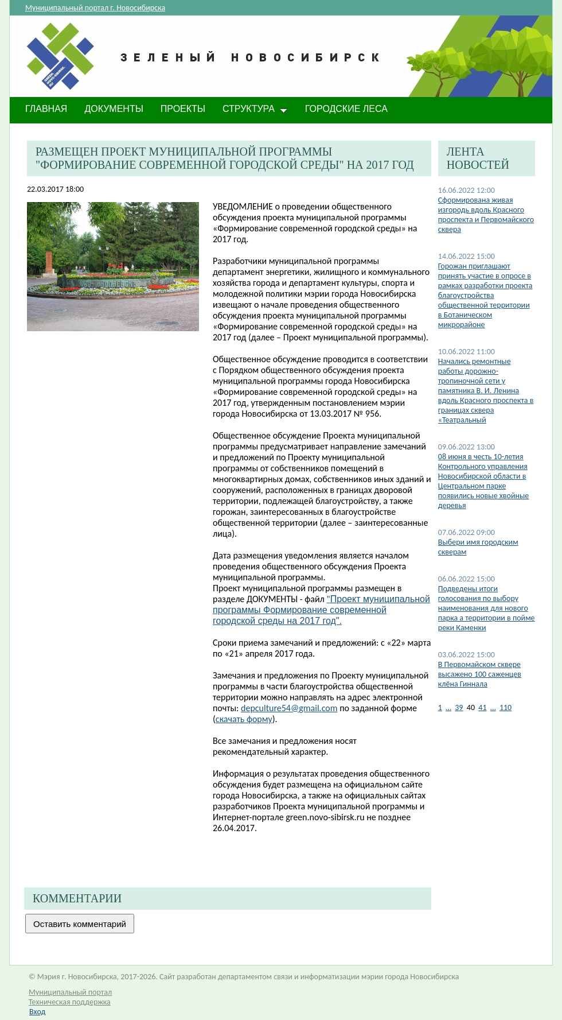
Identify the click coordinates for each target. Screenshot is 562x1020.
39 (459, 707)
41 (482, 707)
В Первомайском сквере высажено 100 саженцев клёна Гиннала (479, 674)
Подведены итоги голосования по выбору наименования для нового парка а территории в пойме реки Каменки (486, 608)
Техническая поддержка (70, 1002)
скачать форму (244, 718)
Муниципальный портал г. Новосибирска (95, 8)
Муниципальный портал (70, 992)
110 (505, 707)
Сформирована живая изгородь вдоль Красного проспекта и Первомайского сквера (486, 214)
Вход (37, 1012)
